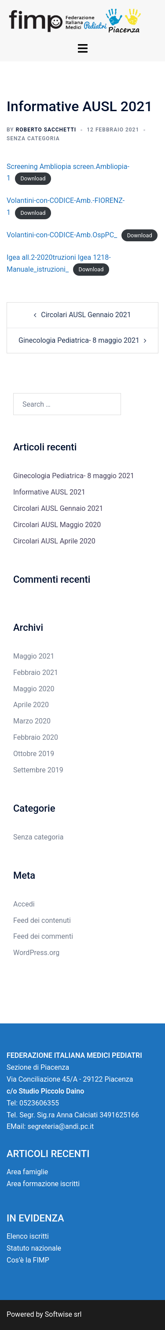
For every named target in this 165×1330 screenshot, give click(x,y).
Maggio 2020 (34, 689)
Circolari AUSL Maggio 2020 (57, 525)
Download (32, 178)
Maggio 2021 (34, 656)
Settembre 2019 (38, 770)
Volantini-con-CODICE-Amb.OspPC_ (62, 235)
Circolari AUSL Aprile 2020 (54, 541)
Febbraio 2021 (35, 672)
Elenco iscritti (28, 1236)
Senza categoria (33, 138)
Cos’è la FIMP (28, 1260)
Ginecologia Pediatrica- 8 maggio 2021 (78, 340)
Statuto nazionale (34, 1248)
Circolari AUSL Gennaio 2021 (86, 315)
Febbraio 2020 (35, 737)
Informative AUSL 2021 (49, 492)
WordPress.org (36, 952)
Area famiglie (27, 1172)
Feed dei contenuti (42, 920)
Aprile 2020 (31, 705)
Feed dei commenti (43, 936)
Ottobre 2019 (33, 753)
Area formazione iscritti (43, 1184)
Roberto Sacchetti (46, 130)
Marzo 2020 (32, 721)
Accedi (24, 904)
